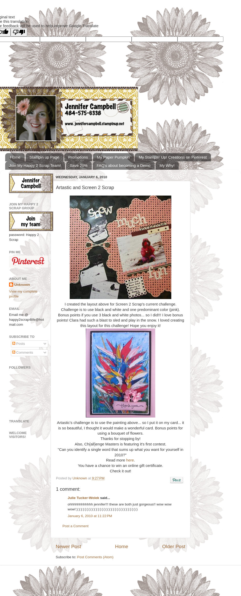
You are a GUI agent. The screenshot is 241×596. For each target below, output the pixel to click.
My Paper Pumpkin (113, 157)
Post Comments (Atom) (95, 557)
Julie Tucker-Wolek (83, 498)
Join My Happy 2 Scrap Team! (35, 165)
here (130, 460)
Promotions (78, 157)
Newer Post (68, 546)
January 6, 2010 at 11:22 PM (90, 516)
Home (15, 157)
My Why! (166, 165)
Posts (18, 344)
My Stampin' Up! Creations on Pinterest (173, 157)
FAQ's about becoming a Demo (124, 165)
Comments (22, 352)
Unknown (80, 478)
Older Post (173, 546)
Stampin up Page (44, 157)
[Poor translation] (19, 32)
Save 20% (79, 165)
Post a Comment (75, 526)
